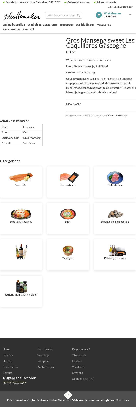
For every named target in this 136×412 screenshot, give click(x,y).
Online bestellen (14, 24)
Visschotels (79, 355)
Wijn (111, 115)
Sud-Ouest (29, 143)
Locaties (8, 355)
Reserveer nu (12, 29)
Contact (28, 29)
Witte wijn (121, 115)
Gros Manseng (32, 137)
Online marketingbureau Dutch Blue (107, 400)
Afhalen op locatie (105, 2)
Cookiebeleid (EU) (83, 378)
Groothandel (44, 349)
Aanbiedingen (85, 24)
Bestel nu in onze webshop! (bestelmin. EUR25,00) (31, 2)
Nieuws (7, 361)
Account (113, 6)
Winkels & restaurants (43, 24)
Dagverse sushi (81, 349)
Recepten (66, 24)
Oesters (77, 361)
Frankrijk (28, 126)
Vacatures (104, 24)
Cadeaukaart (125, 6)
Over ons (77, 372)
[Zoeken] (78, 15)
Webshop (43, 355)
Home (6, 349)
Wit (25, 132)
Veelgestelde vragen (77, 2)
